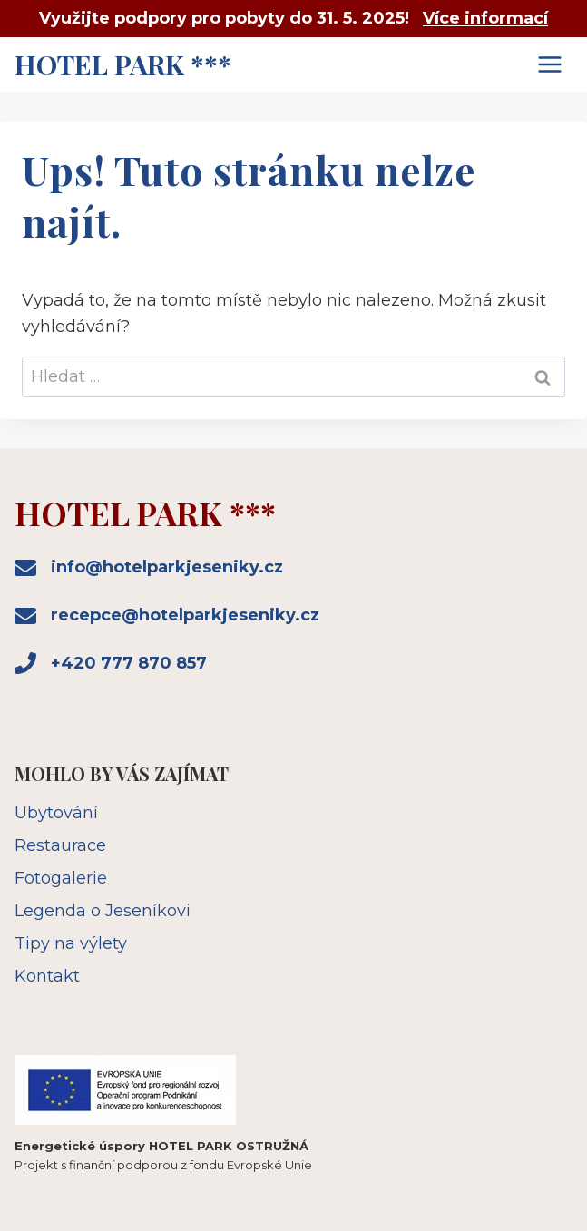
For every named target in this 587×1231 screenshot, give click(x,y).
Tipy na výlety (71, 943)
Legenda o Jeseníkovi (103, 911)
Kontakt (47, 976)
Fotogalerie (61, 878)
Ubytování (56, 813)
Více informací (485, 18)
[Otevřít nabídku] (549, 64)
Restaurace (60, 845)
